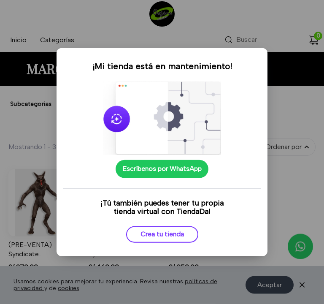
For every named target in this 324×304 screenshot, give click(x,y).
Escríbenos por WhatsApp (162, 169)
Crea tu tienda (162, 234)
